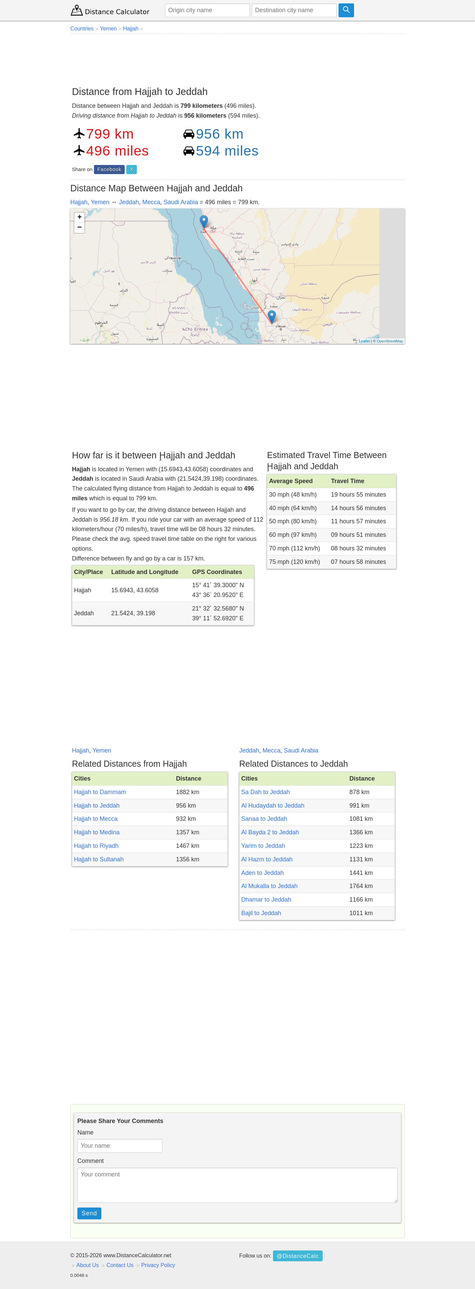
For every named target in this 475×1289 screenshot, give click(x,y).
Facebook (109, 169)
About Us (87, 1265)
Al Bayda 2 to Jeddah (270, 832)
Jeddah (129, 202)
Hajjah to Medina (97, 832)
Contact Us (119, 1265)
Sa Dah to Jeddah (265, 792)
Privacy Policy (158, 1265)
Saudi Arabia (181, 202)
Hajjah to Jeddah (97, 805)
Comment (90, 1160)
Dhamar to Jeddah (266, 899)
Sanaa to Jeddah (264, 818)
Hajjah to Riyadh (96, 845)
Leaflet (364, 341)
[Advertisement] (237, 57)
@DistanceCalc (298, 1256)
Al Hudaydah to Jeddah (272, 805)
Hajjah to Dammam (100, 792)
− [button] (79, 228)
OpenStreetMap (390, 341)
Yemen (100, 202)
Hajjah (79, 202)
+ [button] (79, 218)
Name (85, 1132)
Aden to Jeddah (262, 872)
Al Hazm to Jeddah (267, 859)
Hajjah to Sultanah (99, 859)
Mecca (151, 202)
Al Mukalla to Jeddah (269, 886)
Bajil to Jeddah (261, 913)
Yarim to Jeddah (263, 845)
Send (89, 1213)
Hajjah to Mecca (96, 818)
